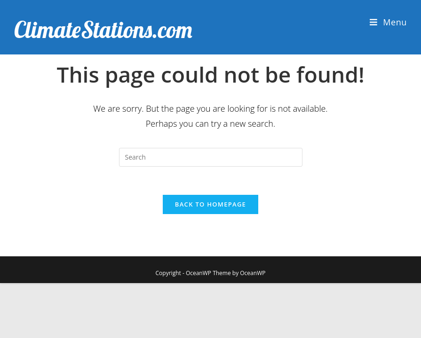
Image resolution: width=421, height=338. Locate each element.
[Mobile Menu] (388, 22)
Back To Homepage (210, 204)
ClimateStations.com (103, 29)
